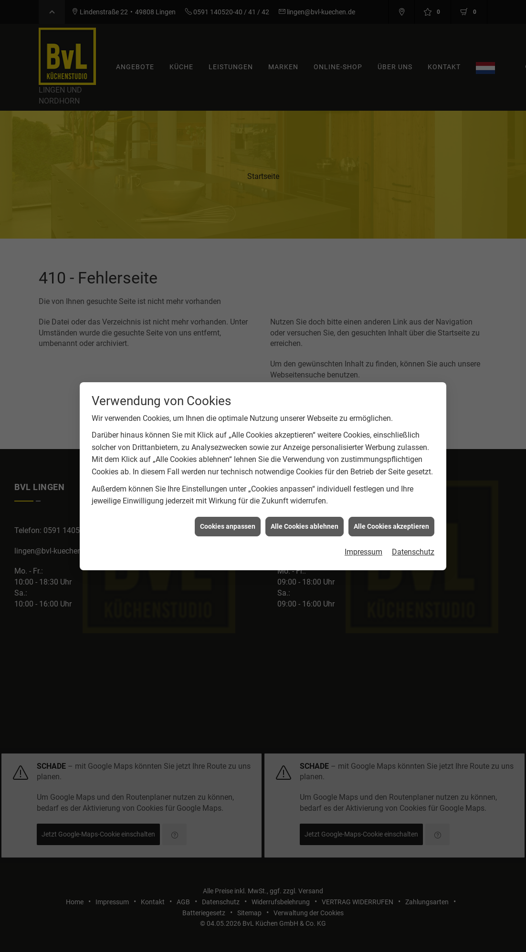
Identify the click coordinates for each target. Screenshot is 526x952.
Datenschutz (413, 535)
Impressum (363, 535)
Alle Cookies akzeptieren (391, 509)
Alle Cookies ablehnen (304, 509)
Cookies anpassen (227, 509)
